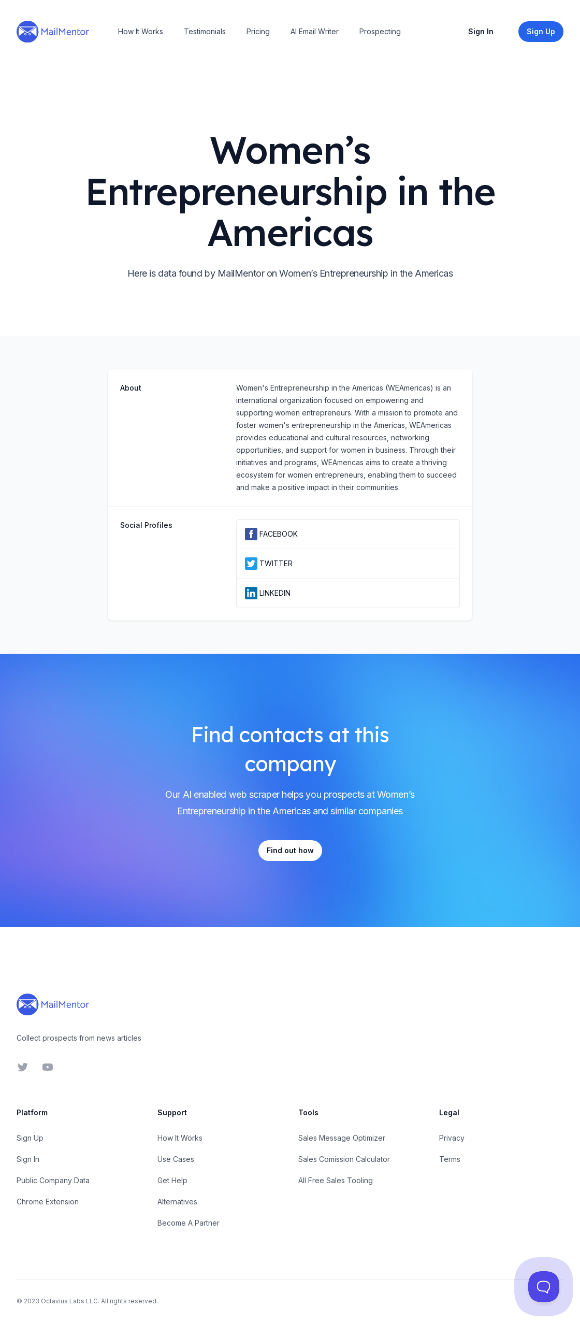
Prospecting (380, 31)
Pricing (258, 31)
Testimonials (205, 31)
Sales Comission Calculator (344, 1159)
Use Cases (175, 1159)
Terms (449, 1159)
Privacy (452, 1137)
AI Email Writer (315, 31)
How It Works (140, 31)
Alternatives (177, 1201)
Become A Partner (188, 1222)
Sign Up (30, 1137)
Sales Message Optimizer (341, 1137)
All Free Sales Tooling (335, 1180)
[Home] (53, 31)
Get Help (172, 1180)
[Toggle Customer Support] (544, 1287)
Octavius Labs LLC (69, 1301)
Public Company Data (53, 1180)
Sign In (481, 31)
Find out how (290, 850)
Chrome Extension (48, 1201)
